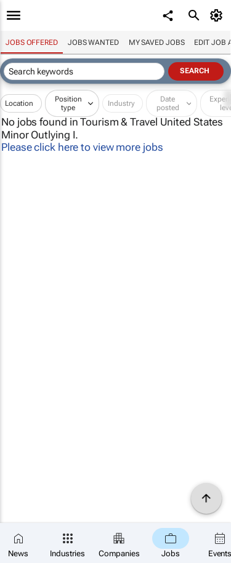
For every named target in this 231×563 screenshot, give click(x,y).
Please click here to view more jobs (82, 147)
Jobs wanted (93, 42)
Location (19, 103)
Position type (68, 103)
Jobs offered (32, 42)
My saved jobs (157, 42)
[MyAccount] (218, 15)
